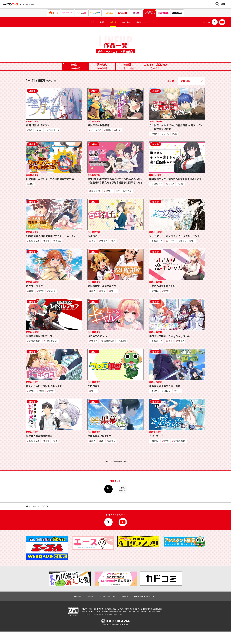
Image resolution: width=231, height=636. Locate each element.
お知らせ (145, 22)
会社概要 (70, 599)
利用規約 (84, 599)
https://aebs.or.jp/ (115, 617)
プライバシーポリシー (105, 599)
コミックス (129, 22)
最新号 (97, 22)
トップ (84, 22)
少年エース (35, 509)
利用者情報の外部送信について (150, 599)
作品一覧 (112, 22)
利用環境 (126, 599)
